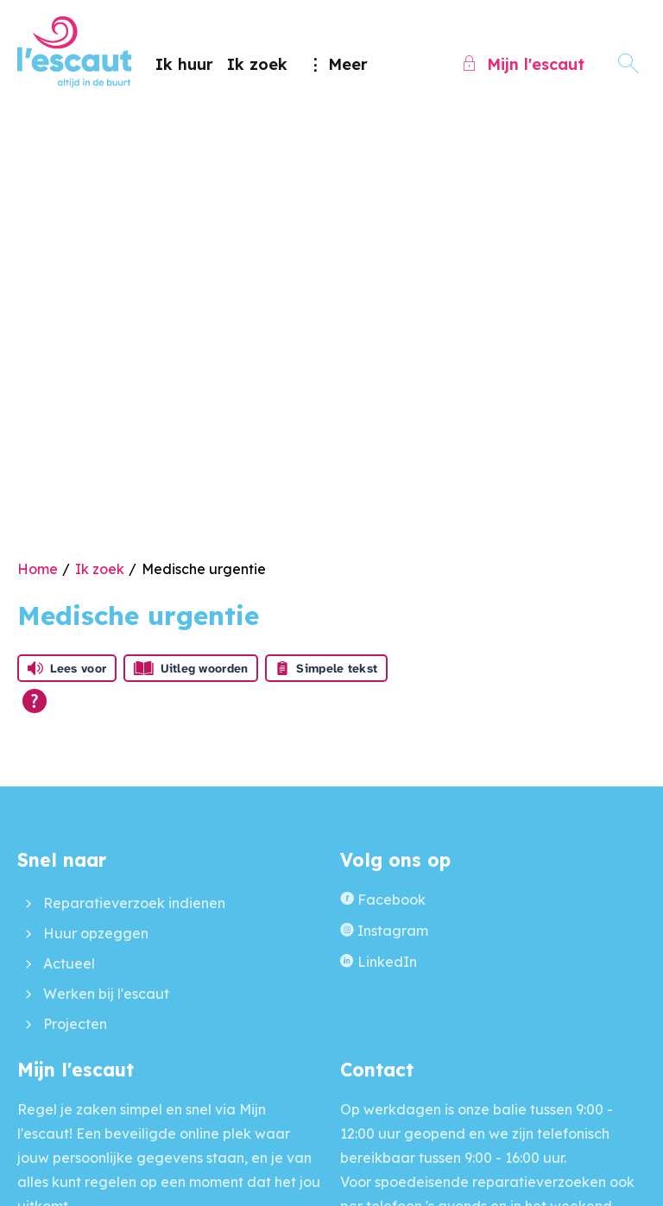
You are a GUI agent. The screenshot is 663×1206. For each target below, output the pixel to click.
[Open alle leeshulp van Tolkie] (34, 701)
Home (37, 569)
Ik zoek (257, 64)
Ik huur (184, 64)
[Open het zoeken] (628, 64)
